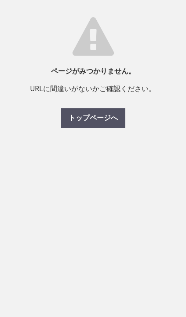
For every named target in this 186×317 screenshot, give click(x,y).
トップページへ (93, 118)
